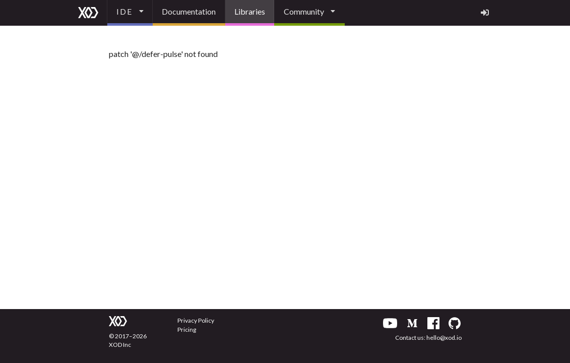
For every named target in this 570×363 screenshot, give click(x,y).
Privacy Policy (195, 320)
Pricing (186, 329)
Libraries (249, 11)
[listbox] (130, 13)
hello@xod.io (444, 337)
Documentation (189, 11)
